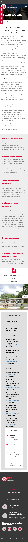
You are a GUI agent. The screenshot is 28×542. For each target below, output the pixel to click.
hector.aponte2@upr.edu (12, 400)
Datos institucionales (10, 238)
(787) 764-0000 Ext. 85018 (14, 486)
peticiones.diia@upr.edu (14, 492)
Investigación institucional (12, 139)
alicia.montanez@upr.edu (12, 374)
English (2, 1)
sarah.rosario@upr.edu (11, 361)
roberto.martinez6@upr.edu (12, 413)
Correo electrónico (15, 445)
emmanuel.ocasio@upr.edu (12, 334)
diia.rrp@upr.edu (14, 446)
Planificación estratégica (12, 156)
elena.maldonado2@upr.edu (13, 387)
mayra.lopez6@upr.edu (11, 345)
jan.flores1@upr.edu (11, 424)
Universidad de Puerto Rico (9, 538)
